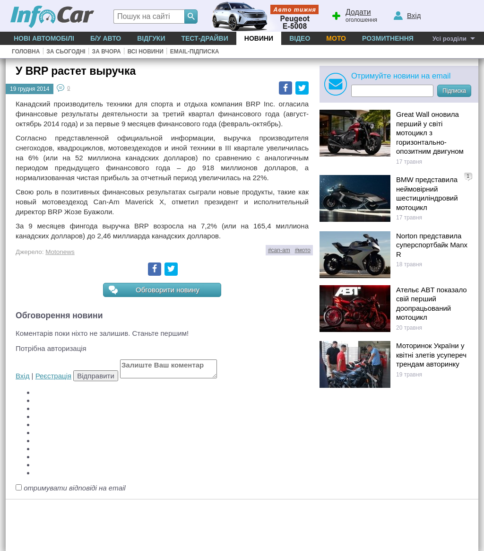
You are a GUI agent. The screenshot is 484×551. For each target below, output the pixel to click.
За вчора (106, 51)
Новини (258, 38)
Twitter (302, 88)
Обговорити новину (154, 290)
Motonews (60, 251)
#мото (303, 250)
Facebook (285, 88)
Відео (299, 38)
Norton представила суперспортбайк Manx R (431, 245)
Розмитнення (388, 38)
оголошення (354, 14)
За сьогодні (65, 51)
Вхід (22, 376)
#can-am (279, 250)
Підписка (454, 90)
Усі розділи (449, 38)
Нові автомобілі (44, 38)
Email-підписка (194, 51)
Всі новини (146, 51)
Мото (336, 38)
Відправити (95, 376)
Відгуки (151, 38)
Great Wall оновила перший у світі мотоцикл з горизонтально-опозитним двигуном (430, 132)
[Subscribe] (392, 91)
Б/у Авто (105, 38)
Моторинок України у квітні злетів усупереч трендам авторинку (431, 354)
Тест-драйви (204, 38)
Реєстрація (53, 376)
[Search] (191, 16)
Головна (26, 51)
